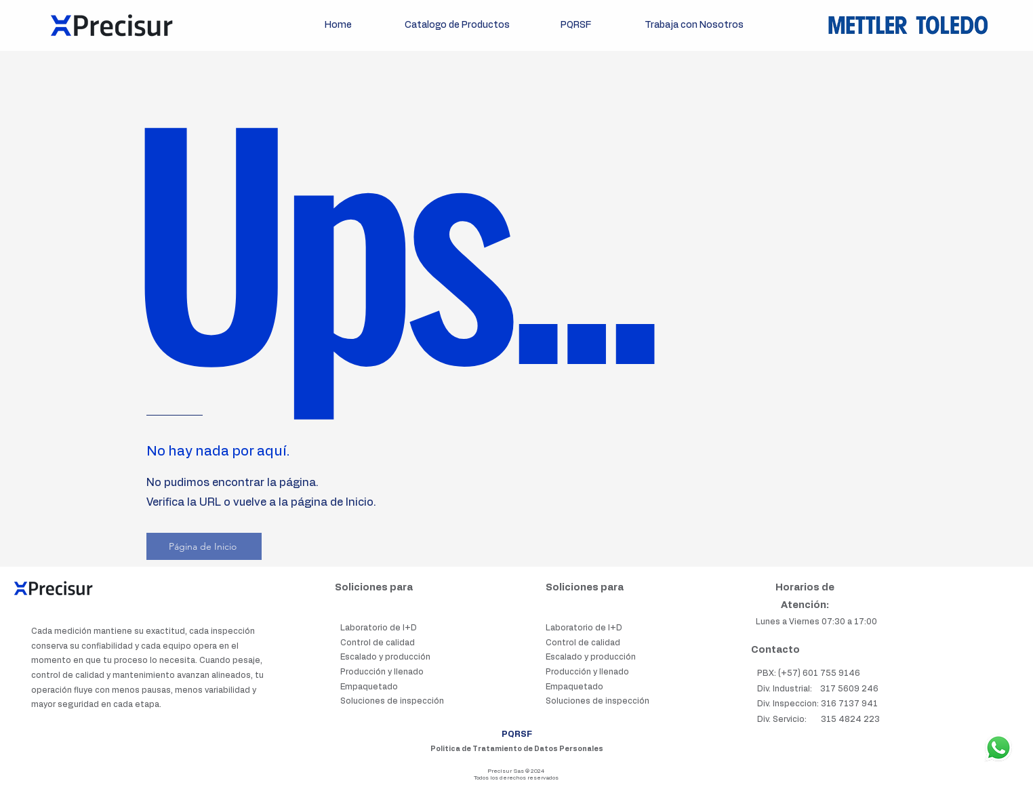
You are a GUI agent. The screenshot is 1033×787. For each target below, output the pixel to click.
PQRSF (517, 734)
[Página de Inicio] (204, 546)
